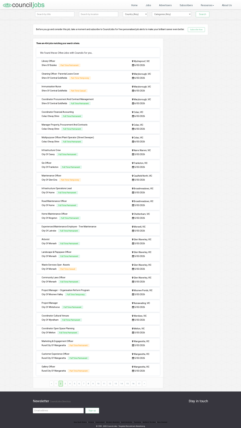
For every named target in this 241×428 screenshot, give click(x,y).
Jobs (148, 5)
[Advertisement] (188, 84)
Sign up (92, 407)
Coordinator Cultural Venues (55, 313)
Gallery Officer (48, 363)
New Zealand (164, 419)
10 (98, 380)
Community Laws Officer (53, 275)
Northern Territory (151, 419)
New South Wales (78, 419)
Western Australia (112, 419)
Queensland (99, 419)
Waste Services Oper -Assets (56, 262)
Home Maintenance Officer (55, 212)
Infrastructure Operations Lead (57, 187)
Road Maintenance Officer (54, 199)
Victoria (90, 419)
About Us (227, 5)
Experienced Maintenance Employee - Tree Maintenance (69, 225)
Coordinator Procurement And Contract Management (68, 99)
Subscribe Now (196, 30)
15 (127, 380)
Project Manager (50, 300)
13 (116, 380)
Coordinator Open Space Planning (58, 325)
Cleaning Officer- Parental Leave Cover (60, 74)
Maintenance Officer (51, 174)
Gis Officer (46, 162)
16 (133, 380)
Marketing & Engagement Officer (57, 338)
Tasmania (138, 419)
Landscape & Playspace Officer (56, 250)
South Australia (127, 419)
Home (134, 5)
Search (202, 14)
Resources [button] (207, 5)
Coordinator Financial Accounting (58, 111)
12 (110, 380)
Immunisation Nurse (51, 86)
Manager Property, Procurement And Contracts (64, 124)
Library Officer (48, 61)
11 (104, 380)
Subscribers (186, 5)
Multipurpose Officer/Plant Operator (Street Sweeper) (68, 136)
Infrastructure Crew (51, 149)
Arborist (45, 237)
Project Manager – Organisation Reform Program (66, 287)
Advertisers (165, 5)
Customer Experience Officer (55, 350)
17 (139, 380)
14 (121, 380)
